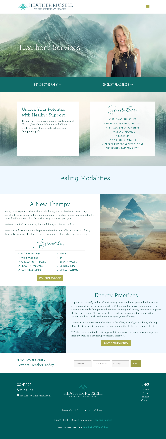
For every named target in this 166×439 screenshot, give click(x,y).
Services (144, 396)
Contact (145, 400)
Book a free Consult (116, 342)
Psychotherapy (46, 84)
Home (146, 389)
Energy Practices (116, 84)
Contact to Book (50, 278)
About (146, 393)
